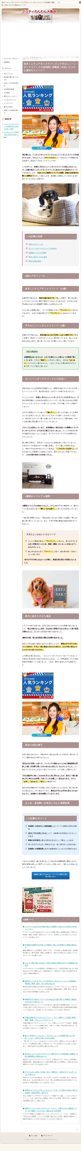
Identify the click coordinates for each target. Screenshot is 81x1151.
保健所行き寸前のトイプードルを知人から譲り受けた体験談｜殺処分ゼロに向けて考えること (51, 1000)
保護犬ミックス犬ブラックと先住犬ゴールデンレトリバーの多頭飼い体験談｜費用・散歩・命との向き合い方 (51, 982)
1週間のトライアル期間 (37, 253)
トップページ (25, 57)
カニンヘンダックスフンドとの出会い (43, 248)
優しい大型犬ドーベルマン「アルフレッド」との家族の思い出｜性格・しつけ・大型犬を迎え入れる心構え (50, 1037)
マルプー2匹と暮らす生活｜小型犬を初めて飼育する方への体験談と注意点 (51, 964)
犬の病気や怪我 (9, 89)
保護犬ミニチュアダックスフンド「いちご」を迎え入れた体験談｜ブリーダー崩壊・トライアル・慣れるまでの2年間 (51, 1110)
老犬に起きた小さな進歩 (38, 257)
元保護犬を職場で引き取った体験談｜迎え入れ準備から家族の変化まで (51, 946)
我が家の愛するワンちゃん (36, 57)
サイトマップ (47, 1135)
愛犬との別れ (8, 107)
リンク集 (34, 1135)
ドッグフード (8, 103)
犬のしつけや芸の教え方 (11, 84)
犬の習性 (7, 93)
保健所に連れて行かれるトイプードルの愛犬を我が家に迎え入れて (50, 875)
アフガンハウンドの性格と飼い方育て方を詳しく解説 (11, 134)
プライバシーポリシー (11, 58)
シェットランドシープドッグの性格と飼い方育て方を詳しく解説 (11, 126)
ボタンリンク (8, 73)
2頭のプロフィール (36, 244)
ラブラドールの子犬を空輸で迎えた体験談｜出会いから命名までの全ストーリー (51, 928)
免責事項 (7, 62)
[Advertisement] (40, 39)
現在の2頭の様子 (35, 261)
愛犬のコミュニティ (10, 96)
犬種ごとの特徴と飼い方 (11, 111)
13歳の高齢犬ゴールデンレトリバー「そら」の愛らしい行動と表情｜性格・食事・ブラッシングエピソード (51, 1019)
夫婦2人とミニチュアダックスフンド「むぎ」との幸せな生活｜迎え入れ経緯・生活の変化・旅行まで (51, 1091)
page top (77, 1130)
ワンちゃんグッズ (10, 100)
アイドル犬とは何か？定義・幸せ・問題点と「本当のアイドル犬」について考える (51, 1073)
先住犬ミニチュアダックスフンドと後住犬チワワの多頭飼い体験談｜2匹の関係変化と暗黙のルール (51, 1055)
